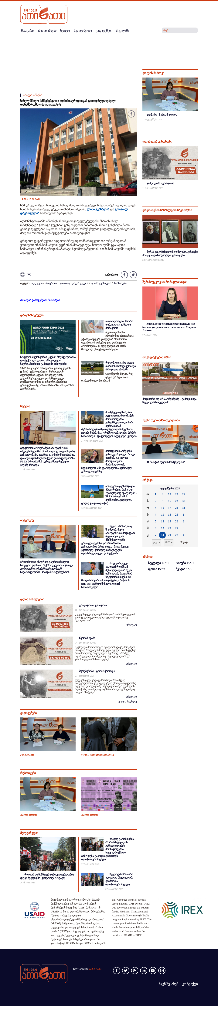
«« (147, 489)
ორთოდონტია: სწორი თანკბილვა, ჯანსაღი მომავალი (119, 324)
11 (162, 514)
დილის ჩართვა (28, 815)
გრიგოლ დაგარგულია (74, 283)
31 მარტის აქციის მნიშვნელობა (166, 462)
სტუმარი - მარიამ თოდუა (162, 114)
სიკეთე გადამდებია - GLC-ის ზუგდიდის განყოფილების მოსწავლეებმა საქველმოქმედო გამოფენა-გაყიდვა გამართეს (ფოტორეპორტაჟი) (108, 849)
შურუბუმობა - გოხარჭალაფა (97, 671)
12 (162, 521)
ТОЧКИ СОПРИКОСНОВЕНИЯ (97, 755)
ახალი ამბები (32, 95)
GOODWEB (96, 969)
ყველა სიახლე (127, 701)
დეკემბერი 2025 (170, 488)
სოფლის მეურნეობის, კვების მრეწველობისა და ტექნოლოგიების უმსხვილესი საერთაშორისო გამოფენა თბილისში (48, 360)
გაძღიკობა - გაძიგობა (93, 605)
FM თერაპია (27, 755)
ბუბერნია (51, 283)
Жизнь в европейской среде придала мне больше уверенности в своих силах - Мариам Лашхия (169, 327)
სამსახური (120, 283)
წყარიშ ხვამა (87, 638)
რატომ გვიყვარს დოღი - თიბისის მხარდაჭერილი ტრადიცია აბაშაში (120, 366)
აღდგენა (37, 283)
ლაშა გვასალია (98, 209)
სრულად (131, 625)
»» (193, 489)
